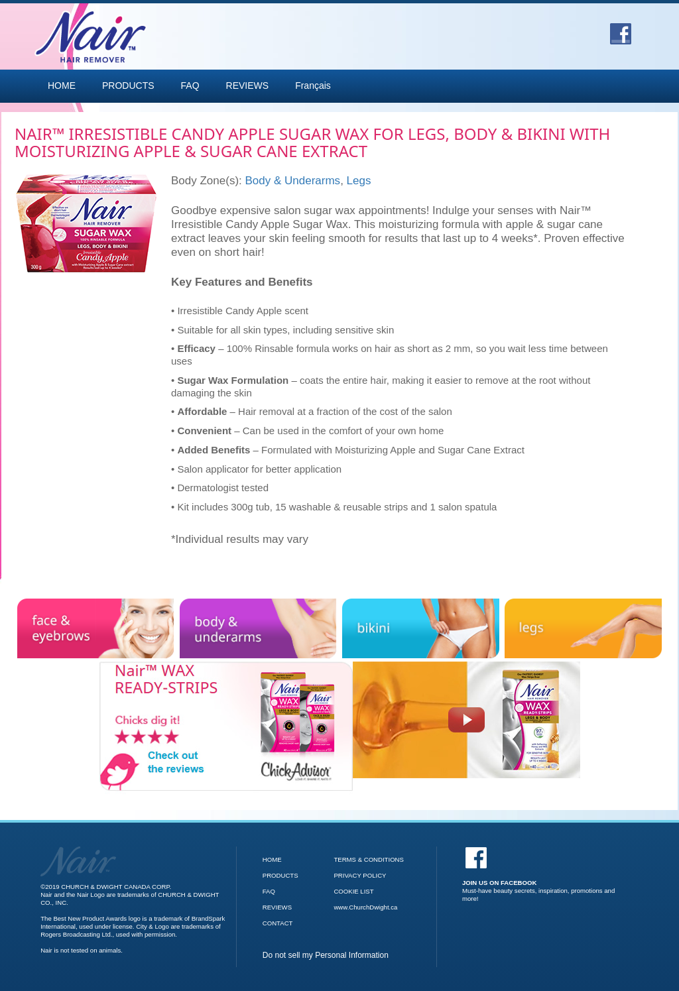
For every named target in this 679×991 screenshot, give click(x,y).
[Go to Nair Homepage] (78, 850)
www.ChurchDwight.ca (365, 907)
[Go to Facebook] (620, 29)
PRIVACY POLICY (360, 875)
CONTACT (278, 923)
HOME (62, 85)
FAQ (190, 85)
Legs (359, 180)
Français (313, 85)
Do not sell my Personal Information (326, 955)
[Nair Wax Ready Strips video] (466, 720)
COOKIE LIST (353, 891)
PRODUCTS (128, 85)
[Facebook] (540, 874)
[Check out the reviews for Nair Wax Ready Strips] (226, 667)
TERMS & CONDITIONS (369, 859)
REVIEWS (247, 85)
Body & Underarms (293, 180)
